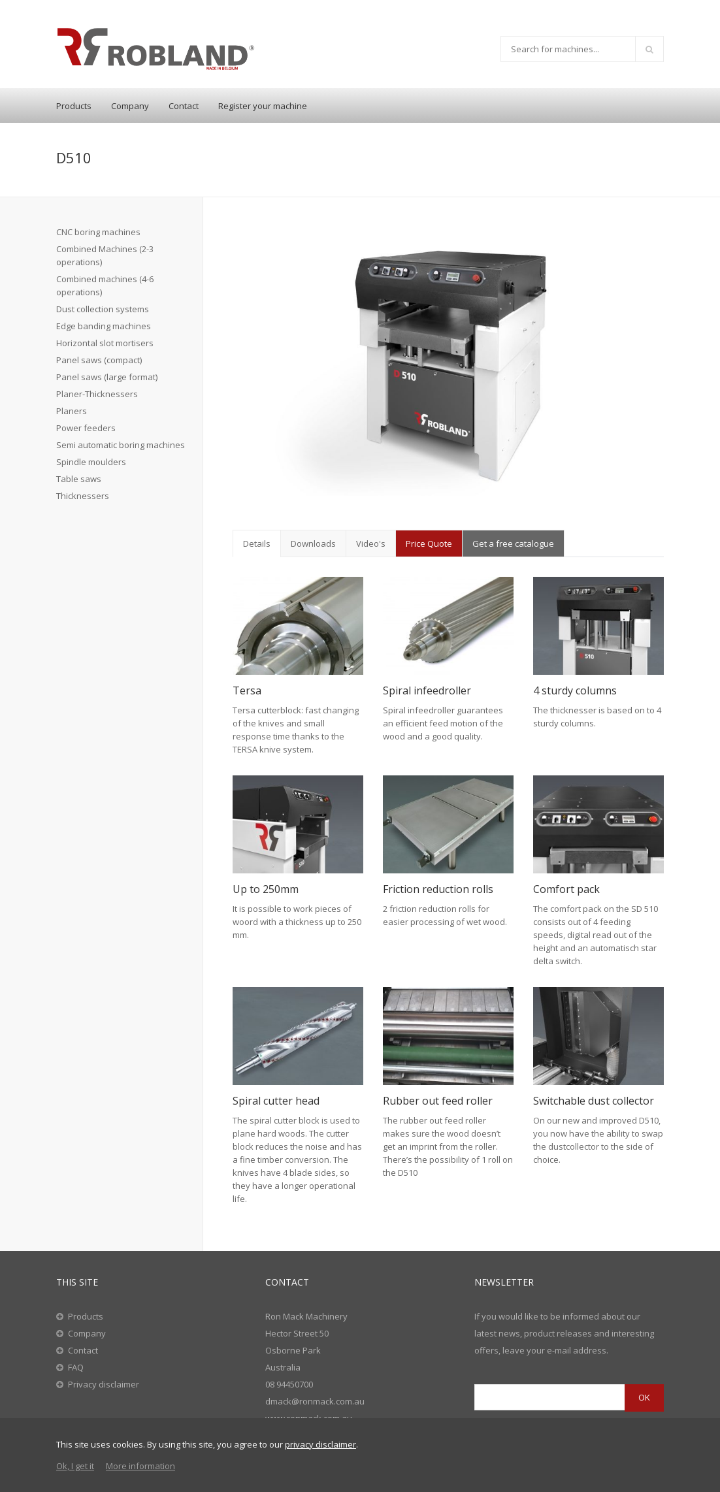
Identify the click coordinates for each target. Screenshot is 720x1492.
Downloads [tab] (313, 543)
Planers (71, 411)
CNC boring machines (98, 232)
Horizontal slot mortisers (105, 343)
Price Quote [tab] (429, 543)
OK (644, 1397)
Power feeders (86, 428)
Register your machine (262, 106)
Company (130, 106)
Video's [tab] (370, 543)
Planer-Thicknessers (97, 394)
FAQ (76, 1367)
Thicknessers (82, 496)
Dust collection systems (102, 309)
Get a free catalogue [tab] (513, 543)
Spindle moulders (91, 462)
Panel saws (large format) (106, 377)
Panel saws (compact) (99, 360)
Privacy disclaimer (103, 1384)
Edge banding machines (103, 326)
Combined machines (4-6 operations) (105, 285)
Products (73, 106)
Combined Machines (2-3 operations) (105, 255)
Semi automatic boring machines (120, 445)
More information (140, 1466)
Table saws (78, 479)
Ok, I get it (75, 1466)
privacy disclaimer (320, 1444)
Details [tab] (256, 543)
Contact (184, 106)
